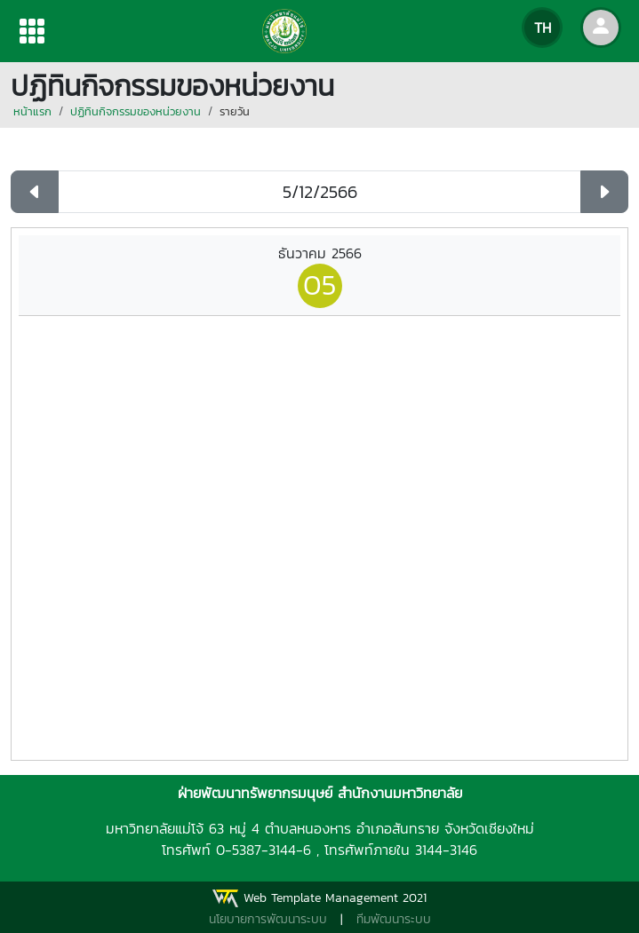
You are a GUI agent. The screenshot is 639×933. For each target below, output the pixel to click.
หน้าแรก (32, 111)
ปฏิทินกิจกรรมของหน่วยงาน (135, 111)
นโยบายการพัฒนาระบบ (268, 919)
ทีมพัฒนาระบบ (393, 919)
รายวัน (235, 111)
